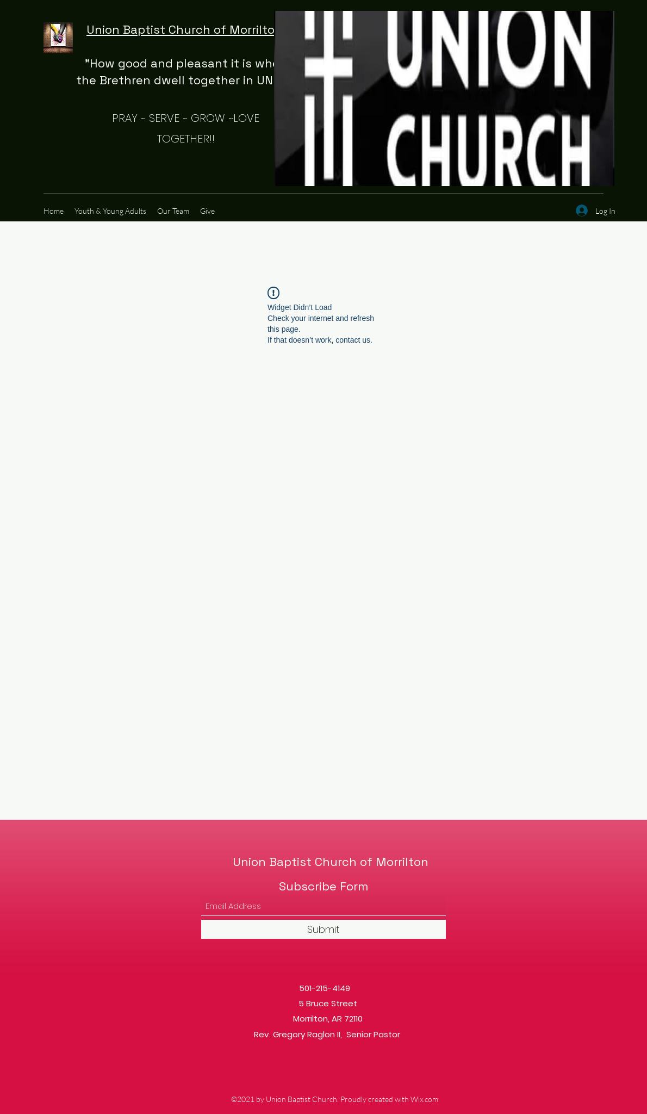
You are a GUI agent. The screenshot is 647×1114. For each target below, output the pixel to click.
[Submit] (323, 929)
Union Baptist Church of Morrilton (185, 29)
